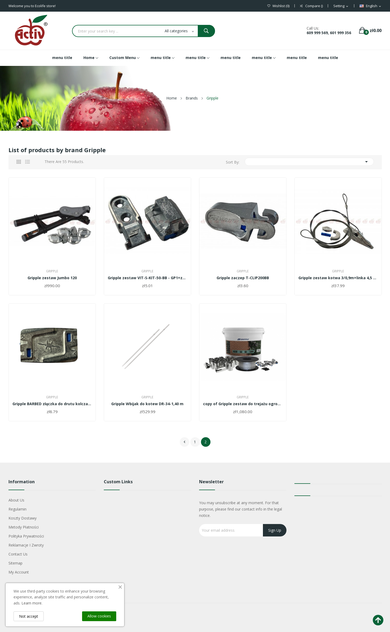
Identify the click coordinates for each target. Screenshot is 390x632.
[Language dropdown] (371, 6)
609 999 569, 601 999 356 (329, 32)
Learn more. (31, 603)
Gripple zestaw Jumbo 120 (52, 278)
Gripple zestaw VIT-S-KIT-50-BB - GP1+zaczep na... (147, 278)
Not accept (28, 616)
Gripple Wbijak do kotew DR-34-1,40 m (147, 403)
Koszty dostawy (22, 518)
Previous (184, 442)
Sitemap (15, 563)
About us (16, 500)
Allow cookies (99, 616)
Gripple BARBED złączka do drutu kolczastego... (52, 403)
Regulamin (17, 509)
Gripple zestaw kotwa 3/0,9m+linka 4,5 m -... (338, 278)
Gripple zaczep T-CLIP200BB (243, 278)
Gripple (52, 271)
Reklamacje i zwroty (26, 545)
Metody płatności (23, 527)
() (278, 6)
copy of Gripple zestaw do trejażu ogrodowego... (242, 403)
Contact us (18, 554)
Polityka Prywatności (26, 536)
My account (18, 572)
